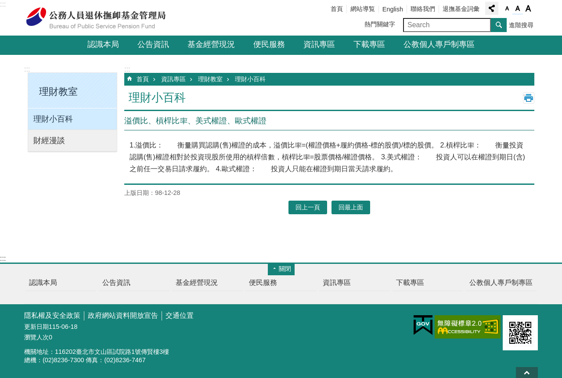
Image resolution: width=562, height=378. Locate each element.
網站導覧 (362, 8)
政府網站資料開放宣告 (123, 315)
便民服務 (269, 44)
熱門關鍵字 (379, 24)
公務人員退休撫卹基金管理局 (101, 18)
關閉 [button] (285, 268)
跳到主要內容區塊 (4, 4)
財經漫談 (49, 140)
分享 (491, 8)
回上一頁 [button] (307, 207)
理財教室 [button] (58, 91)
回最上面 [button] (351, 207)
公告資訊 (153, 44)
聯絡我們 (423, 8)
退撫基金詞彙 (461, 8)
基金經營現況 (211, 44)
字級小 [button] (507, 8)
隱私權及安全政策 (52, 315)
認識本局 (103, 44)
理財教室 (210, 79)
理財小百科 (53, 119)
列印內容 (528, 98)
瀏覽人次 (36, 337)
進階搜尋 (521, 25)
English (392, 9)
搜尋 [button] (499, 25)
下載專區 (369, 44)
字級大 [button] (528, 8)
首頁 (337, 8)
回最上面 (527, 372)
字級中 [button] (517, 8)
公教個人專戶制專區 (439, 44)
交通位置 (180, 315)
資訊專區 (319, 44)
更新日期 (36, 326)
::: (3, 4)
